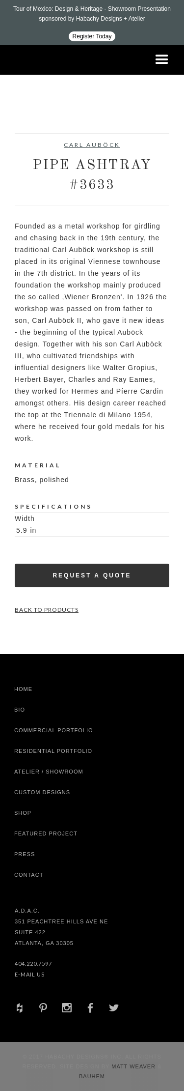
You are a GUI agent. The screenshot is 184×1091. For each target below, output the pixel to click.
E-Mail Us (30, 974)
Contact (28, 875)
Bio (19, 710)
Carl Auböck (92, 144)
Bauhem (92, 1076)
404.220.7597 (33, 963)
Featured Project (46, 833)
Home (23, 689)
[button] (162, 60)
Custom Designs (42, 792)
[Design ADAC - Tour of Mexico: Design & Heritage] (92, 22)
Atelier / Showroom (48, 772)
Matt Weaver (134, 1066)
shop (22, 813)
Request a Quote (92, 575)
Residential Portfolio (53, 751)
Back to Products (47, 609)
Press (24, 854)
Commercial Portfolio (53, 730)
